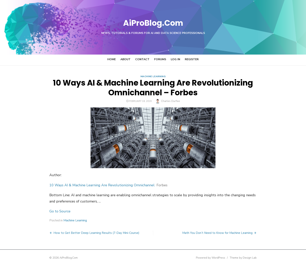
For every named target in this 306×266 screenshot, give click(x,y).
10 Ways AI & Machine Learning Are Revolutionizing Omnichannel (92, 185)
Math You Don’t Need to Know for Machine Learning (227, 233)
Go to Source (50, 211)
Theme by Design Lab (252, 258)
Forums (160, 59)
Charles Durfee (170, 101)
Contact (142, 59)
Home (111, 59)
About (125, 59)
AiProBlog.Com (153, 22)
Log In (175, 59)
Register (192, 59)
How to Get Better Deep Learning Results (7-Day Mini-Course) (87, 233)
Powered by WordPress (220, 258)
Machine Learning (153, 76)
